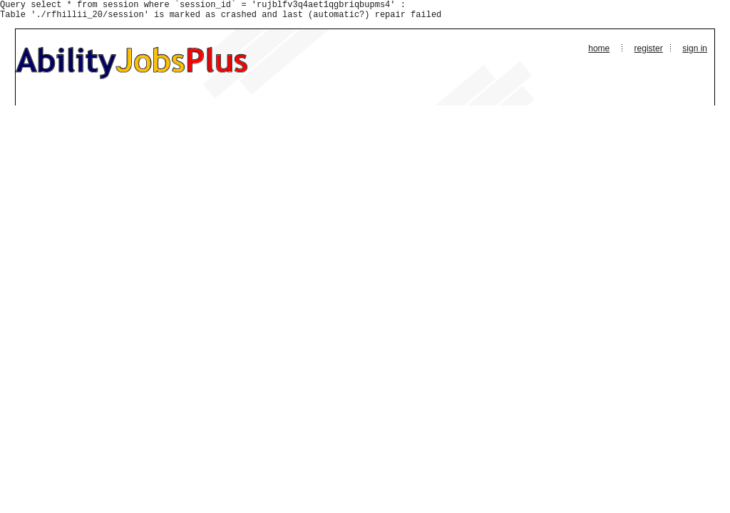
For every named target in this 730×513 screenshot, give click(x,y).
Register (648, 53)
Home (599, 53)
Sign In (694, 53)
